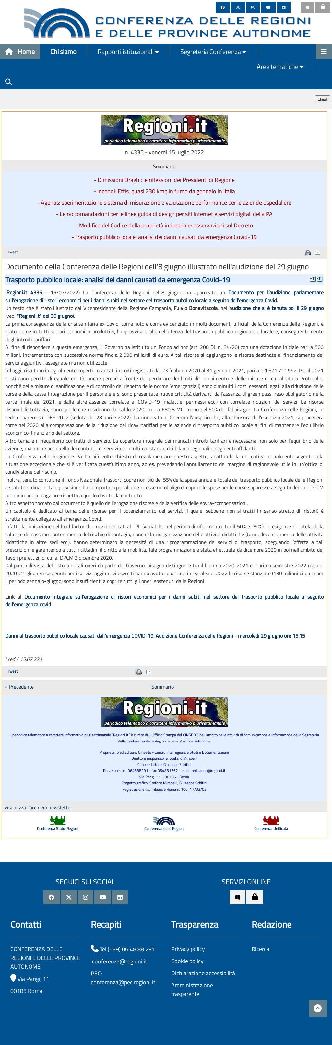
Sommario (162, 686)
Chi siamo (63, 51)
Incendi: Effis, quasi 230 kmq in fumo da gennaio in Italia (166, 191)
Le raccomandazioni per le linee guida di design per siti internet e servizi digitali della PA (166, 214)
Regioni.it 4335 (24, 292)
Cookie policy (187, 961)
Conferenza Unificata (271, 828)
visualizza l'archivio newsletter (38, 807)
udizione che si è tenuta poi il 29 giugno (277, 308)
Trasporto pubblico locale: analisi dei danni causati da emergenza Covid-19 (166, 236)
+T (312, 278)
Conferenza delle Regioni (164, 828)
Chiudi (323, 99)
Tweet (13, 252)
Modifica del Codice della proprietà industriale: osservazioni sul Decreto (166, 225)
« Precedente (19, 686)
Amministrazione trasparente (192, 989)
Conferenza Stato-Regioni (57, 828)
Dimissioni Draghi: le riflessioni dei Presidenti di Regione (166, 179)
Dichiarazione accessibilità (203, 973)
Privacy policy (188, 949)
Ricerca (260, 949)
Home (20, 51)
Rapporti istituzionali (128, 51)
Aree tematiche (280, 66)
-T (319, 278)
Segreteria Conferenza (213, 51)
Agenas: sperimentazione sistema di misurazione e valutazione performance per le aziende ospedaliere (166, 202)
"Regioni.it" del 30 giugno (45, 316)
